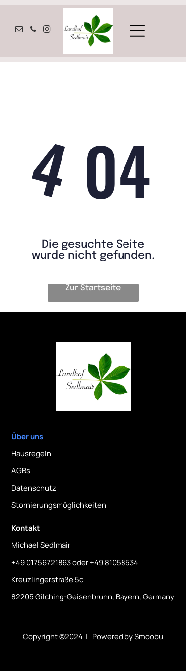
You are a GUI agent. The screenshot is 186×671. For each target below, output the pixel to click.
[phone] (33, 30)
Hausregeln (31, 453)
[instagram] (47, 30)
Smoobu (148, 636)
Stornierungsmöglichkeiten (58, 505)
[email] (19, 30)
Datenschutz (33, 488)
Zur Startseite (93, 288)
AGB (18, 470)
